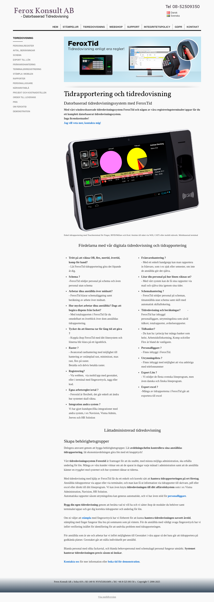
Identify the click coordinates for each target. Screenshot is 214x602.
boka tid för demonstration (124, 561)
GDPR (178, 26)
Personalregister (23, 46)
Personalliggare (23, 83)
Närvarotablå (21, 88)
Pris (15, 102)
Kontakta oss (71, 561)
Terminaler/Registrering (27, 69)
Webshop (115, 26)
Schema (17, 55)
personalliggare (177, 496)
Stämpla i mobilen (23, 74)
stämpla (86, 517)
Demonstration (21, 111)
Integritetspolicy (157, 26)
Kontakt (193, 26)
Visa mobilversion (107, 597)
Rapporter (19, 79)
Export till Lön (21, 60)
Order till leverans (24, 97)
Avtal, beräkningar (24, 50)
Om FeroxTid (19, 107)
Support (133, 26)
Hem (55, 26)
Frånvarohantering (24, 65)
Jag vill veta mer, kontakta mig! (82, 123)
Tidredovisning (94, 26)
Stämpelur (71, 26)
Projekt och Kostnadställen (29, 93)
